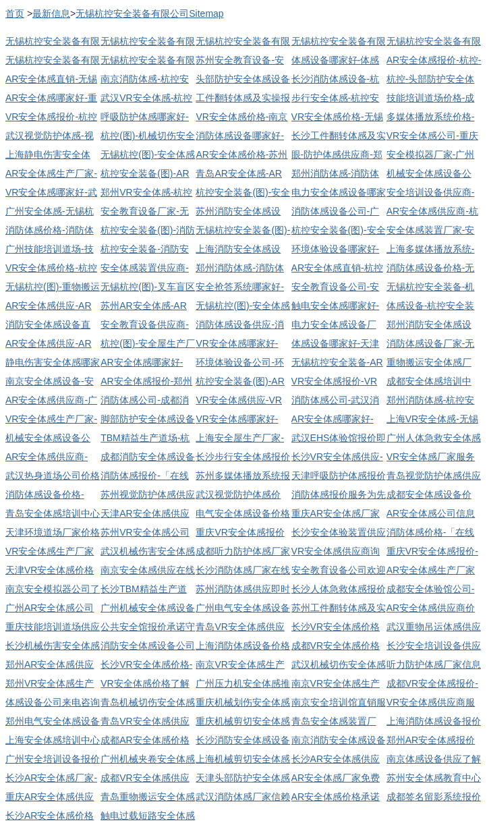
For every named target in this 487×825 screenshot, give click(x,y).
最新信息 (51, 13)
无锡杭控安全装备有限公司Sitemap (149, 13)
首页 (14, 13)
